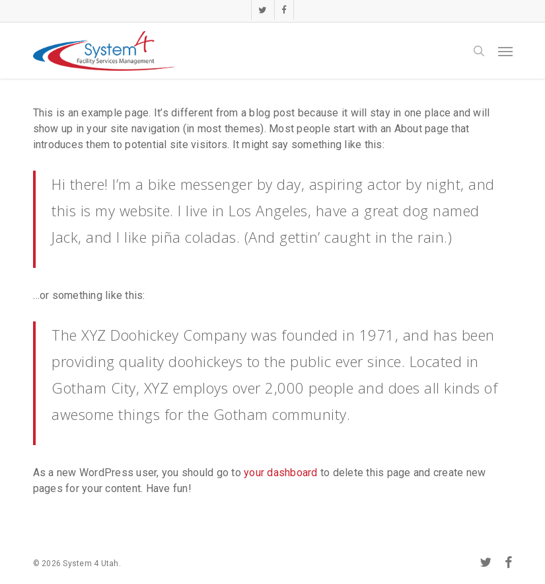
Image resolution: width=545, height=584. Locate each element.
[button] (505, 51)
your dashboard (281, 472)
